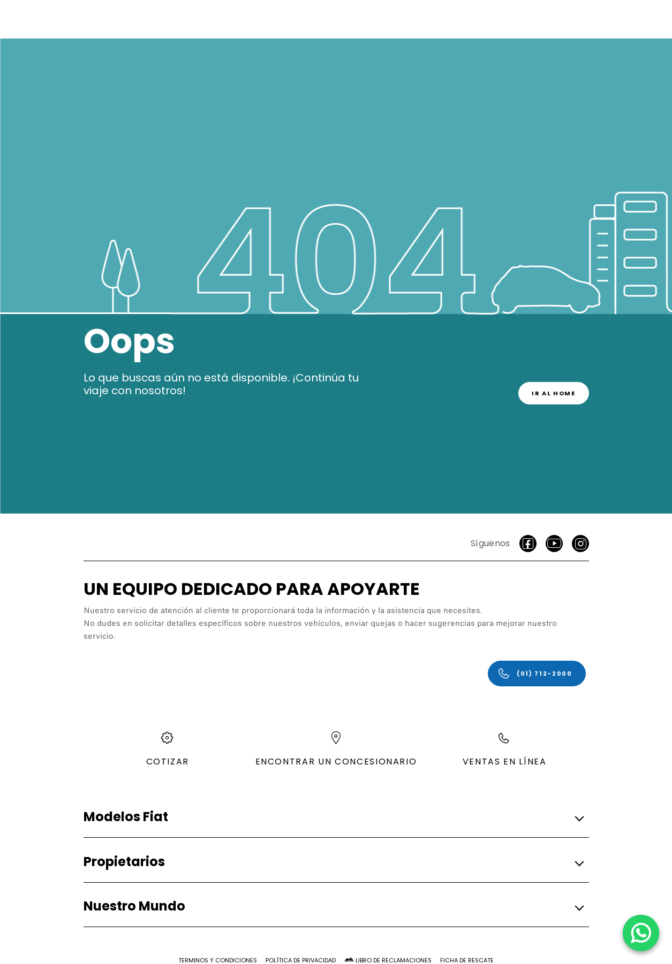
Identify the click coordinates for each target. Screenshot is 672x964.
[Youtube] (554, 543)
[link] (553, 393)
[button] (333, 817)
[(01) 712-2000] (537, 673)
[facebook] (528, 543)
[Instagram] (580, 543)
